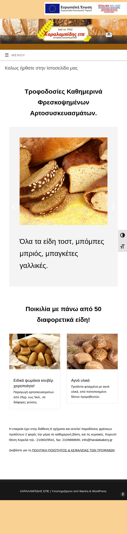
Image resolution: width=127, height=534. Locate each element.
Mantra (83, 491)
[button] (13, 206)
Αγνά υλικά (80, 380)
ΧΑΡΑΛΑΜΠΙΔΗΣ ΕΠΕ (34, 491)
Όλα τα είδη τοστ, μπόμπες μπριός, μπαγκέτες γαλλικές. (62, 253)
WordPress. (99, 491)
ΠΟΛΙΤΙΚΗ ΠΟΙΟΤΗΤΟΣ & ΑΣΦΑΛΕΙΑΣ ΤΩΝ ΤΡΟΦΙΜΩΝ (73, 450)
